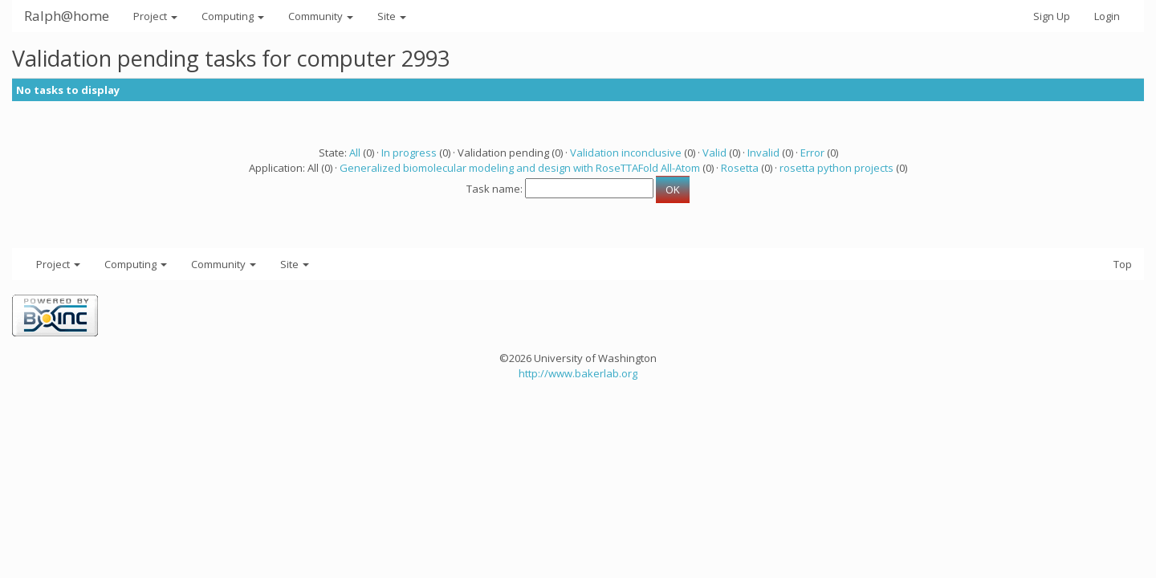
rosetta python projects (836, 168)
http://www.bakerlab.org (578, 373)
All (354, 152)
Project (155, 16)
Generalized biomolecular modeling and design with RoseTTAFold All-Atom (520, 168)
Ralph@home (66, 15)
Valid (714, 152)
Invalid (763, 152)
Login (1107, 16)
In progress (409, 152)
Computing (232, 16)
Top (1122, 264)
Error (812, 152)
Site (391, 16)
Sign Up (1051, 16)
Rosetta (740, 168)
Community (320, 16)
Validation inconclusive (626, 152)
